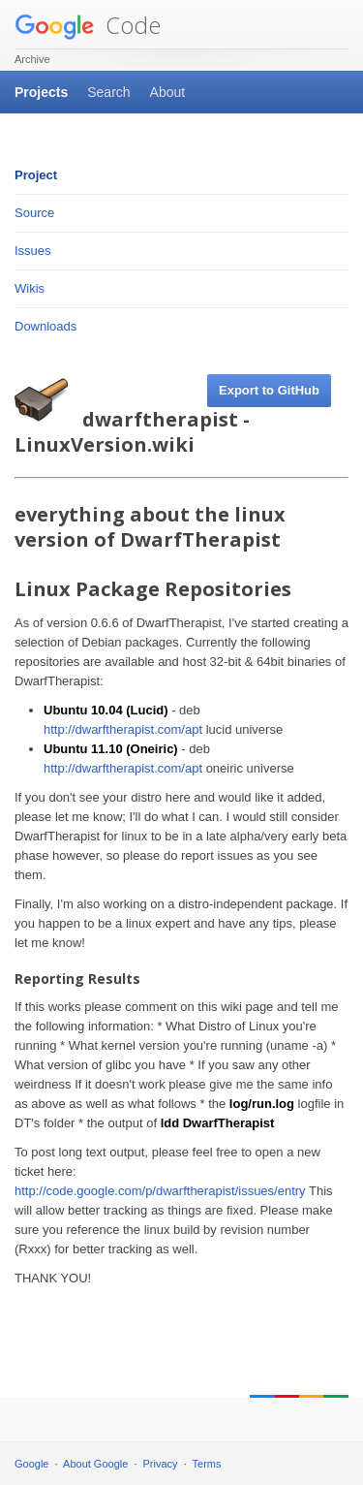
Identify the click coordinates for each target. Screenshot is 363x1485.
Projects (41, 92)
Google (31, 1463)
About (168, 92)
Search (108, 92)
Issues (33, 250)
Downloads (45, 326)
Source (34, 212)
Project (36, 175)
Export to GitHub (269, 390)
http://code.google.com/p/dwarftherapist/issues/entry (160, 1191)
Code (88, 25)
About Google (95, 1463)
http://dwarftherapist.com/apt (123, 729)
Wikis (30, 288)
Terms (207, 1463)
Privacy (160, 1463)
